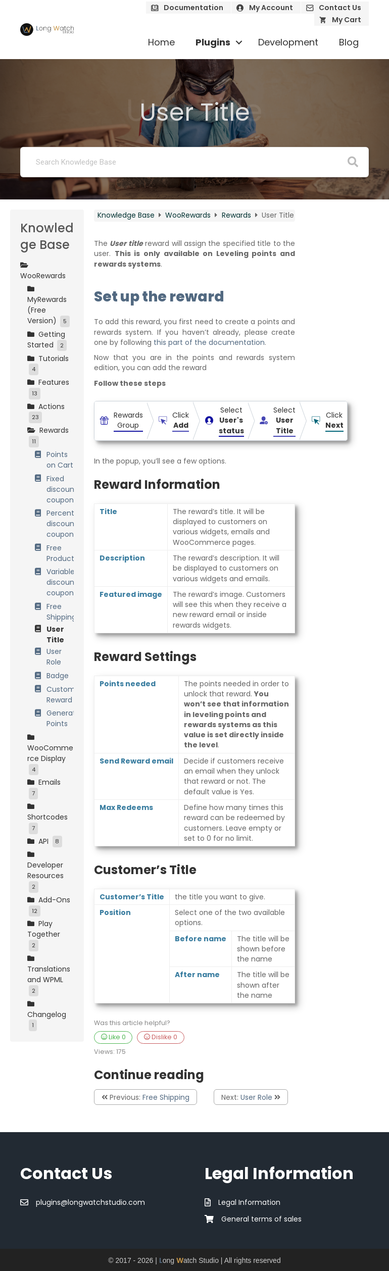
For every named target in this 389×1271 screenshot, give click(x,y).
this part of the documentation (209, 342)
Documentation (193, 8)
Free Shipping (165, 1097)
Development (288, 42)
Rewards (237, 215)
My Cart (346, 20)
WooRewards (189, 215)
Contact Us (340, 8)
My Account (271, 8)
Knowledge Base (127, 215)
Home (161, 42)
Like (113, 1037)
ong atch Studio (189, 1260)
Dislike (160, 1037)
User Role (256, 1097)
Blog (349, 42)
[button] (239, 42)
